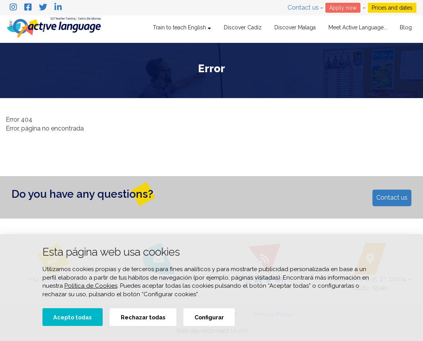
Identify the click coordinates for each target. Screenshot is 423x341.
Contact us (304, 7)
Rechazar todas (143, 317)
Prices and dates (392, 8)
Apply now (343, 8)
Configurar (209, 317)
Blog (406, 27)
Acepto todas (72, 317)
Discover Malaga (295, 27)
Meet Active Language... (357, 27)
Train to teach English (182, 27)
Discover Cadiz (243, 27)
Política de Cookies (90, 285)
